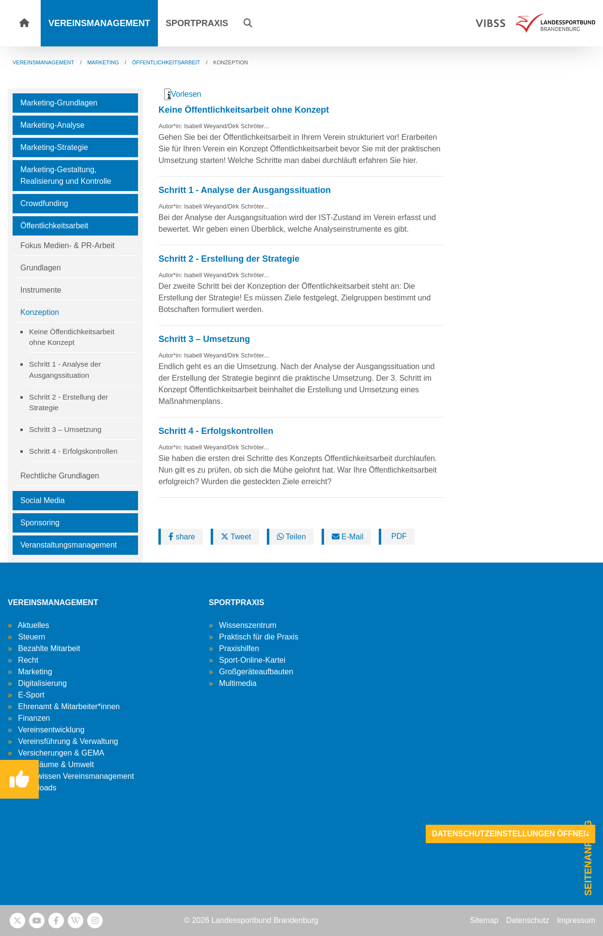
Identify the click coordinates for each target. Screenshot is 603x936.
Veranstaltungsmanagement (68, 545)
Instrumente (40, 290)
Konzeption (39, 312)
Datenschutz (527, 920)
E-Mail (348, 537)
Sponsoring (40, 523)
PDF (397, 536)
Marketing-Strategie (54, 147)
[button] (248, 23)
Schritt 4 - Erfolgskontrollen (73, 451)
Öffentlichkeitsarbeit (54, 226)
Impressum (576, 920)
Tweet (236, 537)
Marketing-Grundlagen (58, 103)
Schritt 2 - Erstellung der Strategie (68, 402)
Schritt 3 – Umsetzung (65, 429)
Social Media (42, 500)
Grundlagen (40, 268)
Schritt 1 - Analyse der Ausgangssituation (65, 369)
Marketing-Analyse (52, 125)
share (182, 537)
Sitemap (484, 920)
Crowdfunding (44, 203)
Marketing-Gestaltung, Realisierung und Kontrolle (65, 175)
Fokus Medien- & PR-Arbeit (67, 245)
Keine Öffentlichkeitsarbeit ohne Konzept (71, 337)
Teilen (291, 537)
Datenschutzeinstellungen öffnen (510, 834)
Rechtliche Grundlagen (59, 476)
